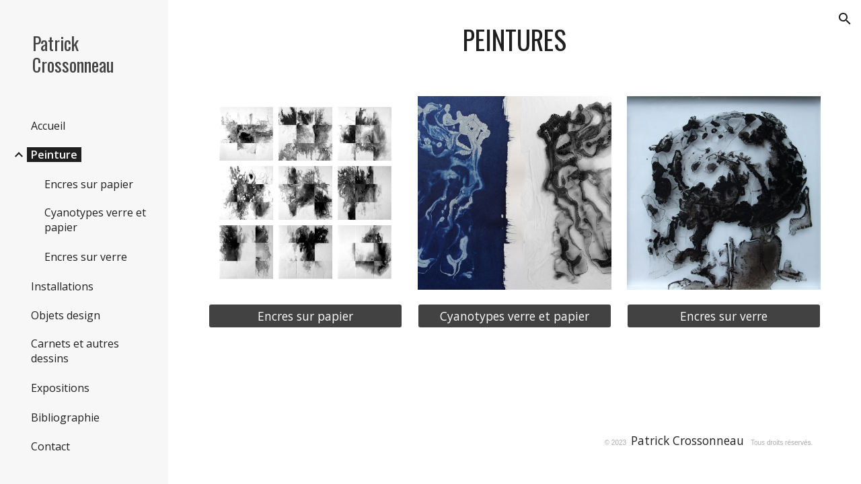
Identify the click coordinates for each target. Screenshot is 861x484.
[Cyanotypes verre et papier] (514, 316)
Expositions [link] (60, 387)
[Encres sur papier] (305, 316)
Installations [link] (62, 286)
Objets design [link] (65, 315)
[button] (845, 19)
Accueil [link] (48, 125)
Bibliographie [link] (65, 417)
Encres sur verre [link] (85, 256)
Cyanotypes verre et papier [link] (95, 220)
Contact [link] (50, 446)
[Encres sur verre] (724, 316)
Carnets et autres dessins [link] (75, 351)
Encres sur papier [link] (88, 184)
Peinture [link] (54, 154)
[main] (515, 40)
